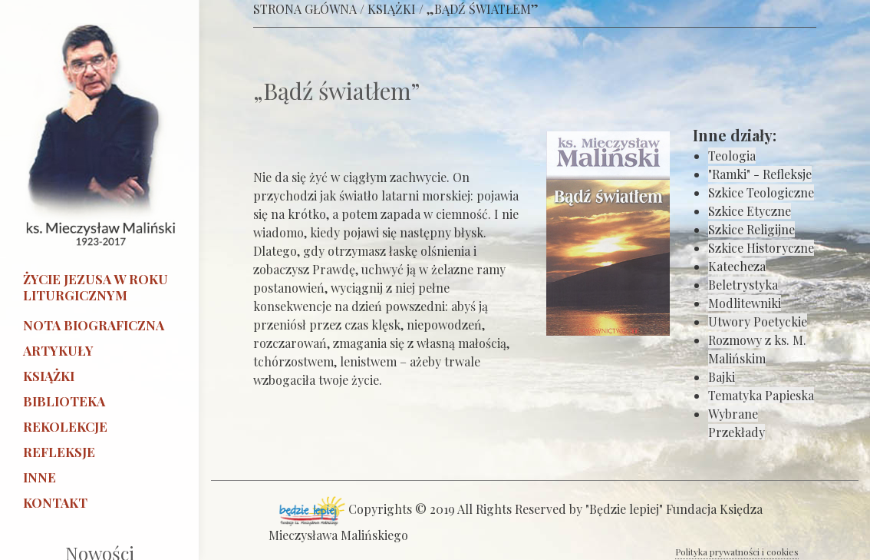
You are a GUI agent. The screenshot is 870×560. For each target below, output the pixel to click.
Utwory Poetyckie (757, 321)
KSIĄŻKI (391, 9)
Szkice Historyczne (761, 248)
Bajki (721, 377)
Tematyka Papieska (761, 395)
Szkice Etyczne (749, 211)
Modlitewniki (744, 303)
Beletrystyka (743, 285)
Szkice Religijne (751, 229)
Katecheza (737, 266)
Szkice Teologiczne (761, 192)
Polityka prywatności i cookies (737, 551)
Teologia (732, 155)
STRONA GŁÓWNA (305, 9)
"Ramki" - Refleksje (760, 174)
